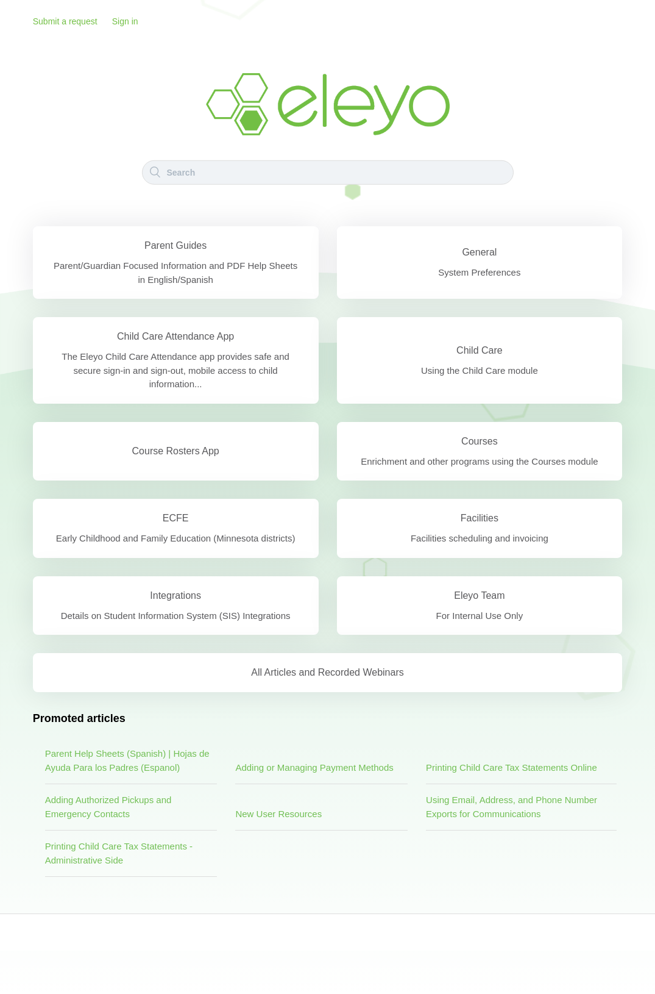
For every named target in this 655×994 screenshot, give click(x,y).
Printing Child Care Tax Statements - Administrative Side (119, 853)
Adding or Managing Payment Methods (314, 767)
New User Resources (278, 814)
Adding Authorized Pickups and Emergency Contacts (108, 807)
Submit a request (65, 21)
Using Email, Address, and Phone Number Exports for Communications (511, 807)
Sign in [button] (125, 21)
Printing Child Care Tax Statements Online (511, 767)
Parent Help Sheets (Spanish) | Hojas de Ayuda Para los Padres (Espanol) (127, 760)
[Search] (328, 172)
